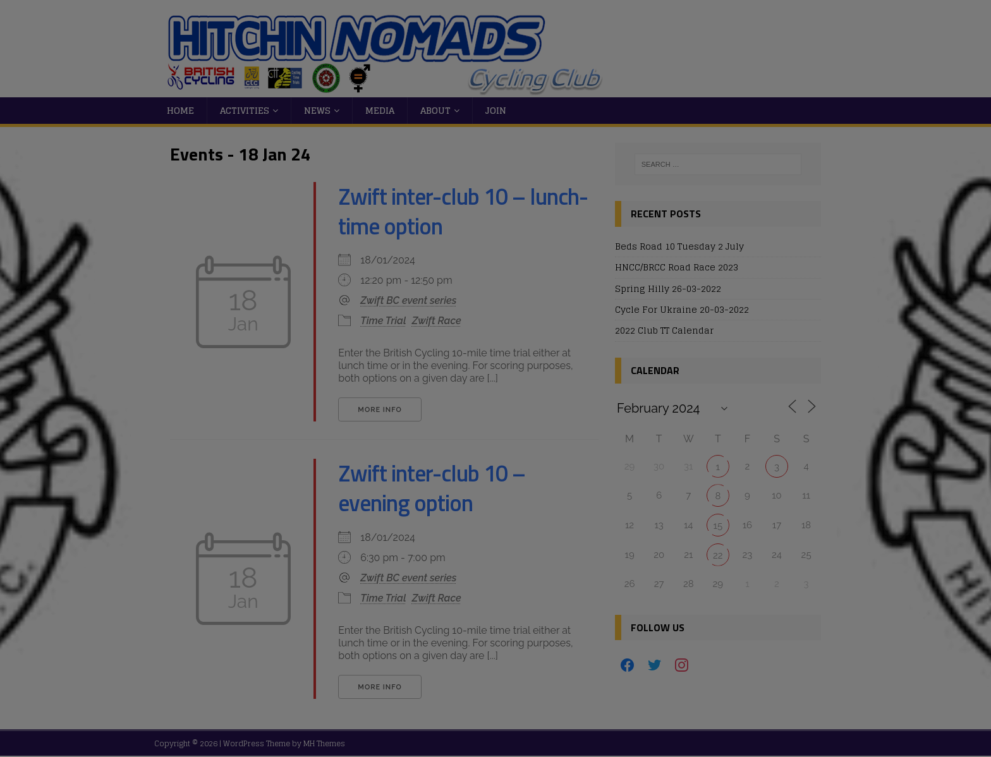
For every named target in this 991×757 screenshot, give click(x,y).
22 (718, 555)
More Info (379, 410)
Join (495, 110)
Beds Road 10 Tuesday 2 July (679, 246)
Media (379, 110)
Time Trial (383, 321)
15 (718, 525)
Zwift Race (436, 321)
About (435, 110)
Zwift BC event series (408, 300)
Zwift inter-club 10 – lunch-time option (463, 211)
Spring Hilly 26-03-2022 (668, 288)
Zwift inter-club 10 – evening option (431, 488)
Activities (244, 110)
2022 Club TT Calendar (664, 330)
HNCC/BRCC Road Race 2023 (676, 267)
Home (180, 110)
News (317, 110)
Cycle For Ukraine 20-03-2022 (682, 309)
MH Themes (324, 743)
